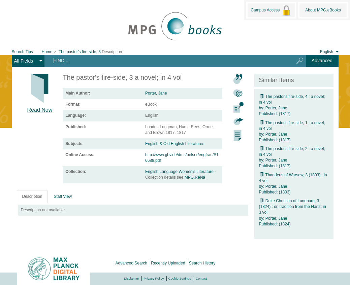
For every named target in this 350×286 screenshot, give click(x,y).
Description (32, 196)
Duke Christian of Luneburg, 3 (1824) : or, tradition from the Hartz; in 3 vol (292, 207)
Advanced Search (132, 263)
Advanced (322, 60)
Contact (201, 278)
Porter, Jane (156, 93)
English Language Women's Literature (180, 171)
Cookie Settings (179, 278)
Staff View (63, 196)
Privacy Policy (154, 278)
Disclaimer (131, 278)
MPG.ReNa (195, 177)
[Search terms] (167, 60)
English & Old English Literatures (174, 143)
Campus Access (271, 10)
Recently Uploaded (168, 263)
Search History (202, 263)
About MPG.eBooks (323, 10)
